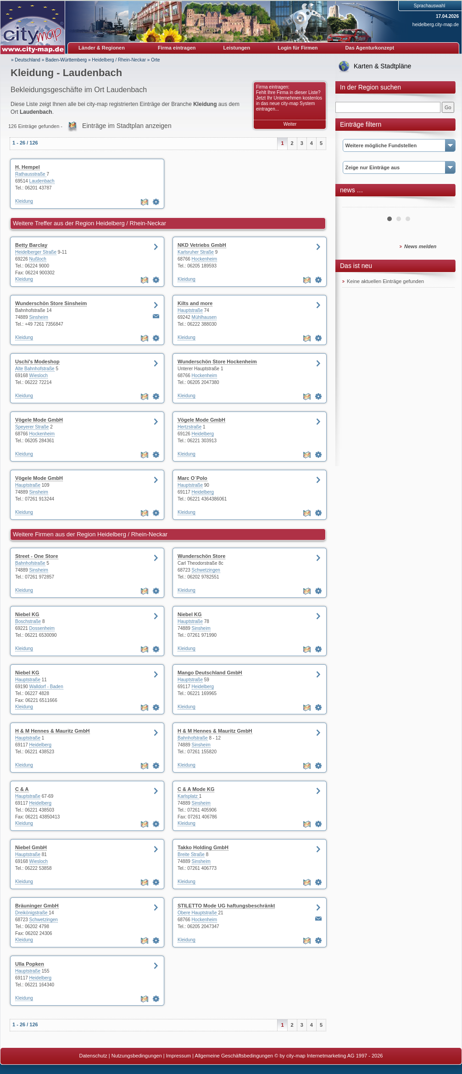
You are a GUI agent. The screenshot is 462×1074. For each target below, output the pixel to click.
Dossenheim (42, 628)
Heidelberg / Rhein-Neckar (119, 59)
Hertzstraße (189, 426)
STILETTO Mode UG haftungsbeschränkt (226, 905)
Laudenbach (42, 181)
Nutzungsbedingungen (136, 1055)
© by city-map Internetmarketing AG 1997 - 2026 (328, 1055)
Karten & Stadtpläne (382, 66)
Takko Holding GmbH (203, 847)
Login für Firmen (297, 47)
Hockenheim (204, 259)
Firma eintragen (177, 47)
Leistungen (236, 47)
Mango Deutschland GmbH (210, 672)
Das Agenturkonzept (370, 47)
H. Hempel (27, 167)
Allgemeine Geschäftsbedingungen (234, 1055)
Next (442, 203)
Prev (354, 203)
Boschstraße (28, 621)
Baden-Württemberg (66, 59)
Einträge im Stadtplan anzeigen (127, 125)
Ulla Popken (29, 964)
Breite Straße (191, 854)
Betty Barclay (31, 245)
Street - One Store (36, 556)
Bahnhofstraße (30, 563)
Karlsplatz (188, 796)
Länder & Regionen (101, 47)
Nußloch (37, 259)
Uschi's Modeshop (37, 361)
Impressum (178, 1055)
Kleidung (24, 201)
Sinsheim (38, 317)
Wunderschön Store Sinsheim (51, 303)
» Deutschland (25, 59)
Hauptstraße (190, 310)
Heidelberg (203, 433)
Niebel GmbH (31, 847)
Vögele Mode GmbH (39, 420)
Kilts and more (195, 303)
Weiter (290, 124)
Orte (155, 59)
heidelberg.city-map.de (435, 24)
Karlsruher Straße (196, 252)
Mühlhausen (204, 317)
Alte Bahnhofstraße (35, 368)
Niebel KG (27, 614)
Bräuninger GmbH (37, 905)
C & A (22, 789)
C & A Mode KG (196, 789)
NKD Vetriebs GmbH (202, 245)
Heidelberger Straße (35, 252)
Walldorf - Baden (46, 686)
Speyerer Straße (32, 426)
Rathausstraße (30, 174)
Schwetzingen (206, 570)
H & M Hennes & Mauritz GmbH (52, 731)
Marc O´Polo (192, 478)
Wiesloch (38, 375)
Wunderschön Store (201, 556)
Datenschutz (93, 1055)
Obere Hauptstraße (198, 912)
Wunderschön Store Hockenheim (217, 361)
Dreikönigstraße (32, 912)
